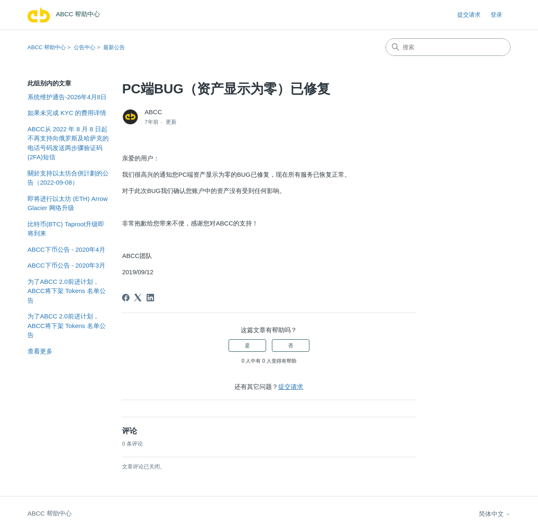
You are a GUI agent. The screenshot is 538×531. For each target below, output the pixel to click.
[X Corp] (138, 297)
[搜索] (448, 47)
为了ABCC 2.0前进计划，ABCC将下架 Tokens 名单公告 (66, 291)
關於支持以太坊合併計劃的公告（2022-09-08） (68, 178)
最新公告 (114, 47)
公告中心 (84, 47)
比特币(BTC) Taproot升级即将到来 (65, 228)
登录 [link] (496, 14)
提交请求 (469, 14)
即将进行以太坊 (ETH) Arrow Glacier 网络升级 (67, 203)
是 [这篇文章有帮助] (247, 345)
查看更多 (39, 351)
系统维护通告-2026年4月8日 (67, 96)
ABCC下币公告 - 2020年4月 (66, 249)
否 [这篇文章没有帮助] (290, 345)
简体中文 (495, 513)
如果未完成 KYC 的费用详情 (66, 112)
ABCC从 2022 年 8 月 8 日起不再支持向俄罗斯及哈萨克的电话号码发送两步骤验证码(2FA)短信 (68, 143)
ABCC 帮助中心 (46, 47)
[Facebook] (126, 297)
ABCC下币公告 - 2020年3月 (66, 265)
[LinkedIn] (150, 297)
